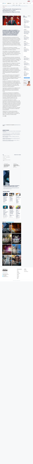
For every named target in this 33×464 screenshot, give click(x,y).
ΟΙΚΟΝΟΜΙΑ (24, 3)
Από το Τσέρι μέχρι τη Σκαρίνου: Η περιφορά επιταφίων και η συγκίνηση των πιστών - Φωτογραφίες (26, 38)
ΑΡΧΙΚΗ (17, 270)
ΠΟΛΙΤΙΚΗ (14, 3)
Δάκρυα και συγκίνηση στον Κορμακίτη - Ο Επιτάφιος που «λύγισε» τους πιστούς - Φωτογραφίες (11, 136)
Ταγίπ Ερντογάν (4, 158)
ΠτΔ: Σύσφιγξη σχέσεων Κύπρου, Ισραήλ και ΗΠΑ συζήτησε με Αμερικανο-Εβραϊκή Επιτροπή (7, 165)
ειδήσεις (4, 125)
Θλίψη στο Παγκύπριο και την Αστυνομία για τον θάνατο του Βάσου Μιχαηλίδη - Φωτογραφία (12, 131)
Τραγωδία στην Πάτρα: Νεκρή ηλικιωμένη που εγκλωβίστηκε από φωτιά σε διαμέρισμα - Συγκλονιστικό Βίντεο (11, 138)
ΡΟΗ (25, 16)
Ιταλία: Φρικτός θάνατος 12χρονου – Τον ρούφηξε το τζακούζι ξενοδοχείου (16, 262)
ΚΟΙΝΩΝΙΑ (17, 3)
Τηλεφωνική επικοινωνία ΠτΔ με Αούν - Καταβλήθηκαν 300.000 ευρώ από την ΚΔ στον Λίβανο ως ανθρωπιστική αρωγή (12, 212)
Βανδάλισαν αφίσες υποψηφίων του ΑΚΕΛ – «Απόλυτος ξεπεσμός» (11, 198)
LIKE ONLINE (25, 29)
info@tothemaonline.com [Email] (5, 276)
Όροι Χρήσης (25, 270)
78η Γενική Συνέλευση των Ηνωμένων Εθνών (6, 160)
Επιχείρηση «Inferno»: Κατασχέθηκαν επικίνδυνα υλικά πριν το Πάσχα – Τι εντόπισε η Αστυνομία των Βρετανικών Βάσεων (11, 140)
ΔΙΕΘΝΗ (17, 278)
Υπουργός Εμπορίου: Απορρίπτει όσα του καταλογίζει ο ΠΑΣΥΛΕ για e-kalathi (16, 165)
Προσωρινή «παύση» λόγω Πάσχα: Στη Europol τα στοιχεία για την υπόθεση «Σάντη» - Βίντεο (11, 186)
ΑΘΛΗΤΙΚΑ (18, 276)
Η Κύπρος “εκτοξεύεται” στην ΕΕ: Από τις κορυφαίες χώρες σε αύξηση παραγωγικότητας (27, 69)
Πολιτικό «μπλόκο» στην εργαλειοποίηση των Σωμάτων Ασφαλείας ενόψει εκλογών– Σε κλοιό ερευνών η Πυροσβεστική (5, 213)
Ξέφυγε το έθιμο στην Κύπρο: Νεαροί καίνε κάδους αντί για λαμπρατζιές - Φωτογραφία (6, 251)
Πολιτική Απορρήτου (26, 271)
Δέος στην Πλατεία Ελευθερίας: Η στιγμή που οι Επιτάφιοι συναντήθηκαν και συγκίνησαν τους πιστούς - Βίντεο (11, 134)
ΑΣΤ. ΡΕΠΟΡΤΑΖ (20, 3)
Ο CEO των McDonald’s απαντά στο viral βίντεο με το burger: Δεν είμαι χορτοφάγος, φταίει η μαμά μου (27, 21)
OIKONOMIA (18, 272)
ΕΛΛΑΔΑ (18, 277)
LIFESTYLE (27, 3)
